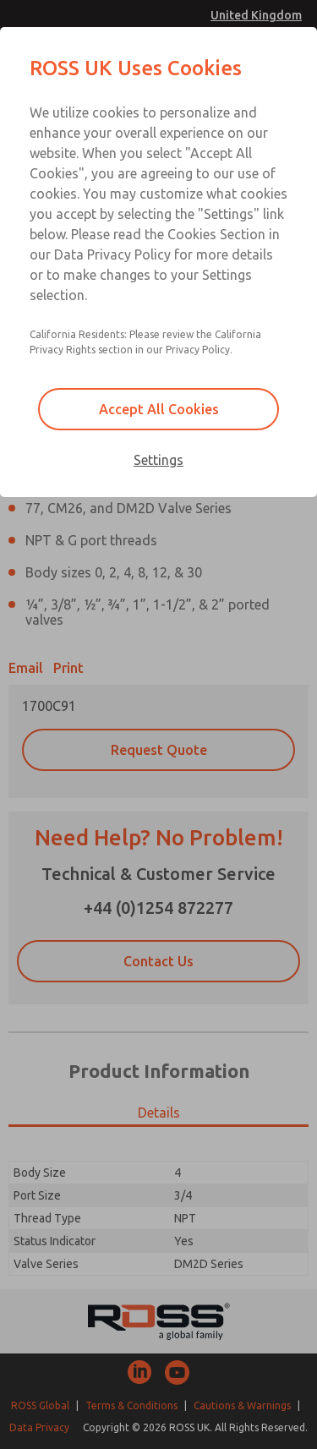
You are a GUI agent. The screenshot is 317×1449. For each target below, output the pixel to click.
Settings (158, 460)
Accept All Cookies (159, 409)
